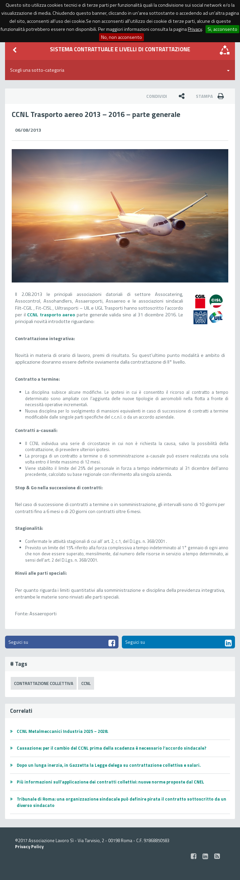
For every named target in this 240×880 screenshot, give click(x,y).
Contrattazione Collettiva (43, 683)
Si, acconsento (222, 29)
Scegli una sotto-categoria (120, 70)
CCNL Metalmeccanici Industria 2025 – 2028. (62, 731)
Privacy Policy (29, 846)
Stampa (212, 96)
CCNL (86, 683)
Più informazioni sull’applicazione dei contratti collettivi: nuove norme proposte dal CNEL (110, 781)
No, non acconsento (121, 37)
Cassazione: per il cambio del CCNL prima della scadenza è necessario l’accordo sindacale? (111, 748)
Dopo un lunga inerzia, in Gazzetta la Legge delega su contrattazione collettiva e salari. (109, 765)
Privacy (195, 29)
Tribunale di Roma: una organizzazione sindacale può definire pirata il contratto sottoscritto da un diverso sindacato (121, 802)
